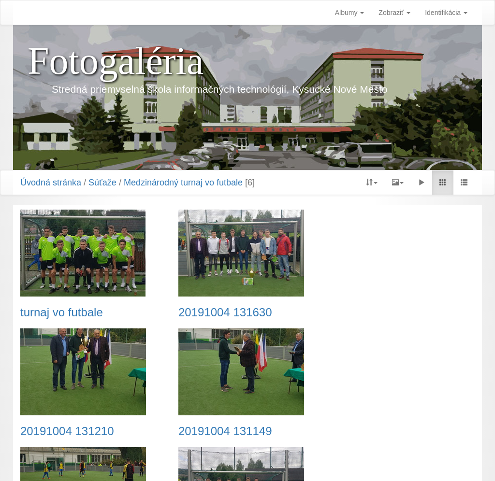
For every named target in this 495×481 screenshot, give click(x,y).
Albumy (349, 12)
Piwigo (296, 462)
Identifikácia (446, 12)
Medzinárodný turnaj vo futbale (183, 182)
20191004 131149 (67, 431)
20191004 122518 (380, 431)
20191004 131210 (380, 312)
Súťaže (102, 182)
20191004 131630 (223, 312)
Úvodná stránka (50, 182)
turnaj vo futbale (61, 312)
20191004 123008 (223, 431)
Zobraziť (394, 12)
